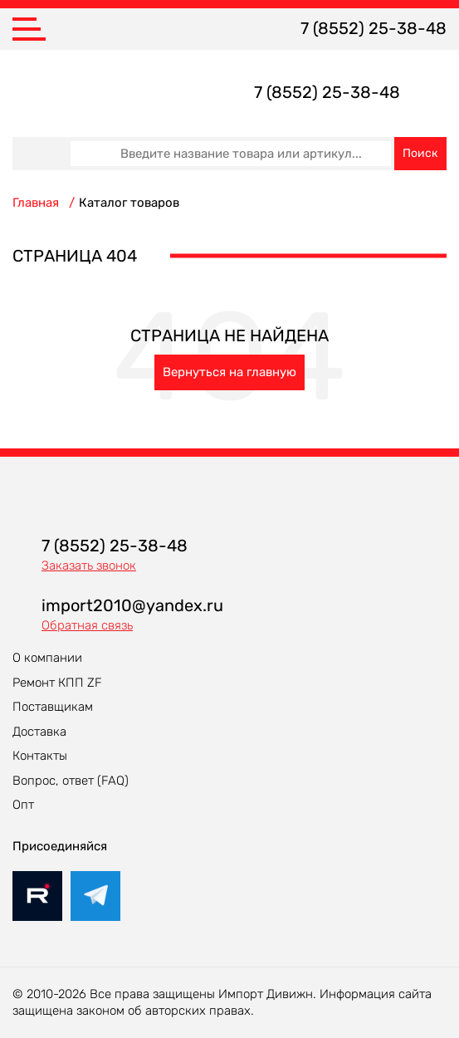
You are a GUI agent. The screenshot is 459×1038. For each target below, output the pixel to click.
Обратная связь (87, 625)
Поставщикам (52, 706)
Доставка (39, 731)
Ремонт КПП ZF (57, 682)
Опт (23, 804)
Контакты (39, 755)
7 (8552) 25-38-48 (373, 28)
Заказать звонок (89, 565)
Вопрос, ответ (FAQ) (70, 780)
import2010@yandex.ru (132, 605)
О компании (47, 657)
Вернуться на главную (229, 372)
